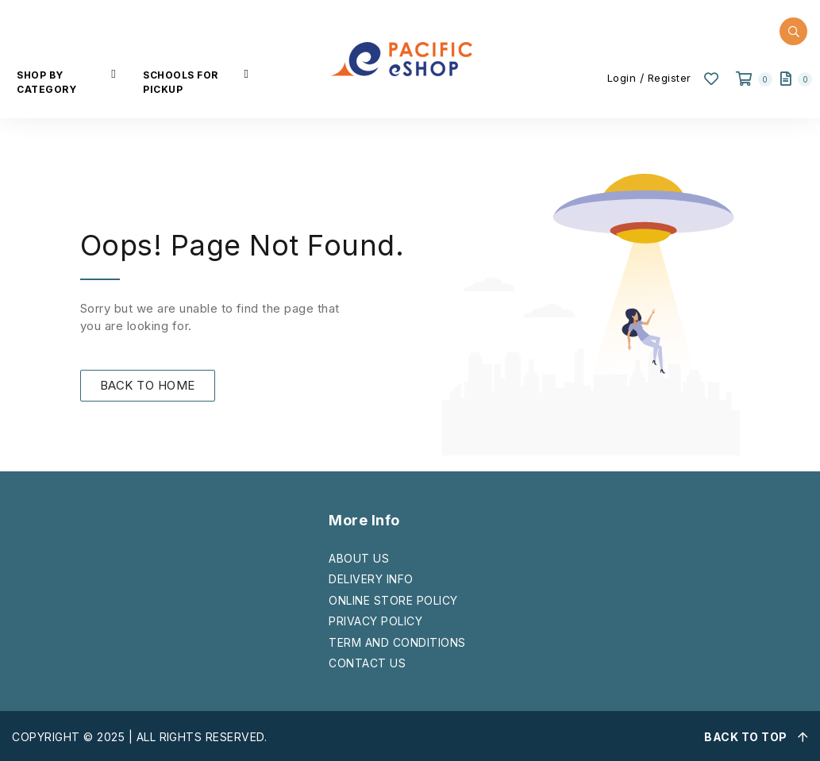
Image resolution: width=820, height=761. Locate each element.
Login (622, 77)
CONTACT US (367, 663)
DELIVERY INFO (371, 579)
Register (669, 77)
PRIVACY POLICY (375, 621)
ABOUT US (359, 558)
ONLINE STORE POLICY (393, 600)
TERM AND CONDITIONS (397, 642)
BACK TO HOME (147, 385)
